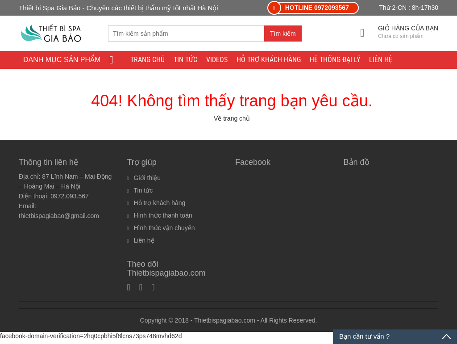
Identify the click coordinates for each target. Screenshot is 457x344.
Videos (217, 60)
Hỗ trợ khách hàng (269, 60)
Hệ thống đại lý (335, 60)
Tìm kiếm (283, 33)
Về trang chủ (232, 122)
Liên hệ (380, 60)
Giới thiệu (147, 181)
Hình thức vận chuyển (164, 231)
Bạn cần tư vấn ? (364, 336)
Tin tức (185, 60)
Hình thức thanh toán (163, 219)
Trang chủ (147, 60)
